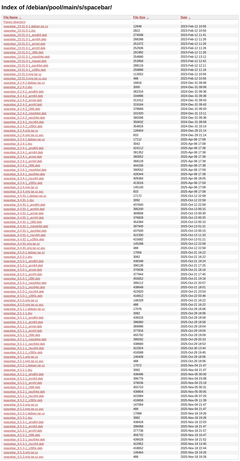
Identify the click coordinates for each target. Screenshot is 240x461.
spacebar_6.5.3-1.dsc (18, 417)
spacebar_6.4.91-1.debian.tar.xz (25, 195)
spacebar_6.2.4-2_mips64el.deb (25, 113)
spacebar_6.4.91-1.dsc (19, 200)
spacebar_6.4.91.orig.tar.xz (22, 243)
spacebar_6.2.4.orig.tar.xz (21, 130)
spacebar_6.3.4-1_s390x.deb (23, 183)
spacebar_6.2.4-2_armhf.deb (23, 104)
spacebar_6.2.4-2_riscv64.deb (24, 122)
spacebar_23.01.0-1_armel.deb (24, 43)
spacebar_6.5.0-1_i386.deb (22, 278)
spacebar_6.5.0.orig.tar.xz (21, 300)
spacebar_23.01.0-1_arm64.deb (25, 39)
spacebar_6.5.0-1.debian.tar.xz (24, 252)
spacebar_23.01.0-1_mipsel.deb (25, 61)
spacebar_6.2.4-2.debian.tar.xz (24, 82)
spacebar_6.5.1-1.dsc (18, 313)
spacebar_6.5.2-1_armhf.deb (23, 382)
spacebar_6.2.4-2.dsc (18, 87)
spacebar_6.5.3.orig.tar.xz (21, 452)
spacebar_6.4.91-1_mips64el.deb (26, 226)
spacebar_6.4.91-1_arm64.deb (24, 209)
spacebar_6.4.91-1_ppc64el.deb (25, 230)
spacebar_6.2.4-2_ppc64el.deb (24, 117)
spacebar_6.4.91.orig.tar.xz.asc (24, 248)
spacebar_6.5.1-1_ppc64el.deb (24, 343)
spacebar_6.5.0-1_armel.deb (23, 269)
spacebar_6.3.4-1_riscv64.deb (24, 178)
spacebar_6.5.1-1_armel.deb (23, 326)
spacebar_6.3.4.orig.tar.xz (21, 187)
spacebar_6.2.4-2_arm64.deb (23, 96)
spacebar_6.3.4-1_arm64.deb (23, 152)
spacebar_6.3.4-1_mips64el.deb (25, 169)
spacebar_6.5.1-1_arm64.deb (23, 322)
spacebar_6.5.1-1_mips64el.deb (25, 339)
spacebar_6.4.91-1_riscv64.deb (25, 235)
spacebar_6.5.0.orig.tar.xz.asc (24, 304)
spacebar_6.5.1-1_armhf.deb (23, 330)
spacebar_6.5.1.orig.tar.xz (21, 356)
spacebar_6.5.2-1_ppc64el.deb (24, 391)
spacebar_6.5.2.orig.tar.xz (21, 404)
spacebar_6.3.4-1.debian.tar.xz (24, 139)
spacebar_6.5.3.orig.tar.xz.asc (24, 456)
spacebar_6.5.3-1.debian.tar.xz (24, 413)
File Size (139, 17)
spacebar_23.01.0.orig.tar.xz (22, 74)
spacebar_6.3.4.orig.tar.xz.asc (24, 191)
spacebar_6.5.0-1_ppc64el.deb (24, 287)
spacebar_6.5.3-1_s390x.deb (23, 448)
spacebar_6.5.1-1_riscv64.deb (24, 348)
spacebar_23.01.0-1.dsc (20, 30)
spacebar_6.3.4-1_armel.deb (23, 156)
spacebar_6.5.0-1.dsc (18, 256)
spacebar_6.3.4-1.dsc (18, 143)
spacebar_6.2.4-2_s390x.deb (23, 126)
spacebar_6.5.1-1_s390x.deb (23, 352)
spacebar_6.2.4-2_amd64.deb (24, 91)
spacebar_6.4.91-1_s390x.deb (24, 239)
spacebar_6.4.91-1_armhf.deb (24, 217)
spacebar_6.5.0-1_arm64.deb (23, 265)
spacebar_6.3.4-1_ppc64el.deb (24, 174)
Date (184, 17)
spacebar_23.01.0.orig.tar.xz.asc (25, 78)
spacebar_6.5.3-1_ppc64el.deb (24, 439)
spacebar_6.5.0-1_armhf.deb (23, 274)
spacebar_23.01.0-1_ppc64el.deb (26, 65)
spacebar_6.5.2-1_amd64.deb (24, 374)
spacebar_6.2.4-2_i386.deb (22, 108)
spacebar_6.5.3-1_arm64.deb (23, 426)
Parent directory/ (15, 22)
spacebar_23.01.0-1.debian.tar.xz (26, 26)
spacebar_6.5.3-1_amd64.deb (24, 422)
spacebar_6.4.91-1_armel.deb (24, 213)
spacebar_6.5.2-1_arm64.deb (23, 378)
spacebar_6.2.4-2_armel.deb (23, 100)
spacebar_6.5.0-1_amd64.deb (24, 261)
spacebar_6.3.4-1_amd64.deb (24, 148)
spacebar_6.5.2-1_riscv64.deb (24, 396)
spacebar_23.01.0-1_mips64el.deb (27, 56)
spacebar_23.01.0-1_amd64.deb (25, 35)
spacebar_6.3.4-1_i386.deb (22, 165)
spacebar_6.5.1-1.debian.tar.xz (24, 309)
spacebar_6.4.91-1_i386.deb (23, 222)
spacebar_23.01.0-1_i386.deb (24, 52)
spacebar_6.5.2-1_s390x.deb (23, 400)
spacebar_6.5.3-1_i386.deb (22, 435)
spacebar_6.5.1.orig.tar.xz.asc (24, 361)
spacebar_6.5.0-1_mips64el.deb (25, 283)
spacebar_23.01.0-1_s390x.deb (25, 69)
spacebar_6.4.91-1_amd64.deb (24, 204)
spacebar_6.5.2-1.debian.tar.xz (24, 365)
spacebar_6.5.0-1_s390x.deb (23, 295)
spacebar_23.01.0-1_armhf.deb (24, 48)
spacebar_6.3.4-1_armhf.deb (23, 161)
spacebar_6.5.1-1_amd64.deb (24, 317)
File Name (11, 17)
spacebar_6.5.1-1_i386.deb (22, 335)
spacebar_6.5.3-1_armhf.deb (23, 430)
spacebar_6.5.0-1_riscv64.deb (24, 291)
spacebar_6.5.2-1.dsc (18, 370)
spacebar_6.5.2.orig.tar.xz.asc (24, 409)
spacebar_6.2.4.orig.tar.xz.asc (24, 135)
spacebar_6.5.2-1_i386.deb (22, 387)
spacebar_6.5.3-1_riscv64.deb (24, 443)
